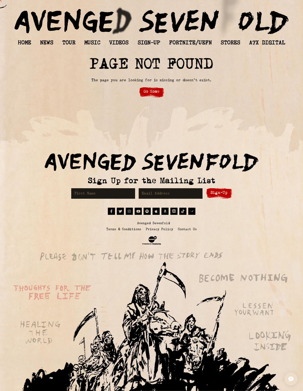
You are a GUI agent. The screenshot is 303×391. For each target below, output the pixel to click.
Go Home (151, 91)
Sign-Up (219, 192)
